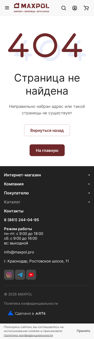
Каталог (12, 201)
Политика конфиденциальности (31, 303)
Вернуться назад (47, 130)
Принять (83, 331)
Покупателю (16, 192)
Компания (14, 183)
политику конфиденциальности (28, 335)
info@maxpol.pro (19, 252)
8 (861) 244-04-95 (21, 220)
